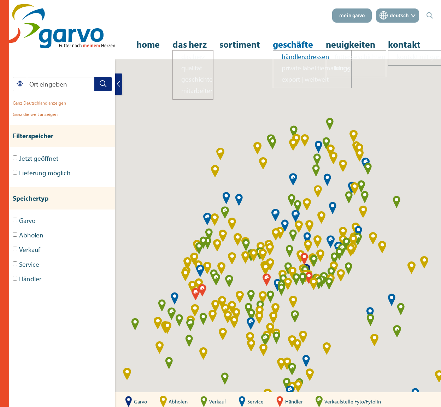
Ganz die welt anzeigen (35, 114)
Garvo (24, 220)
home (148, 44)
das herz (189, 44)
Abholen (28, 235)
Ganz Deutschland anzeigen (39, 103)
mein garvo (352, 15)
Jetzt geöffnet (35, 158)
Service (26, 264)
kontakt (404, 44)
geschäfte (293, 44)
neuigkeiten (350, 44)
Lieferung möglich (42, 173)
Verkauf (26, 249)
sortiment (239, 44)
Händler (27, 279)
